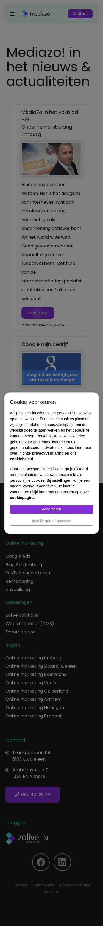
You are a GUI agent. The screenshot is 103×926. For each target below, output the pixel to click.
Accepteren (51, 509)
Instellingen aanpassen (51, 521)
